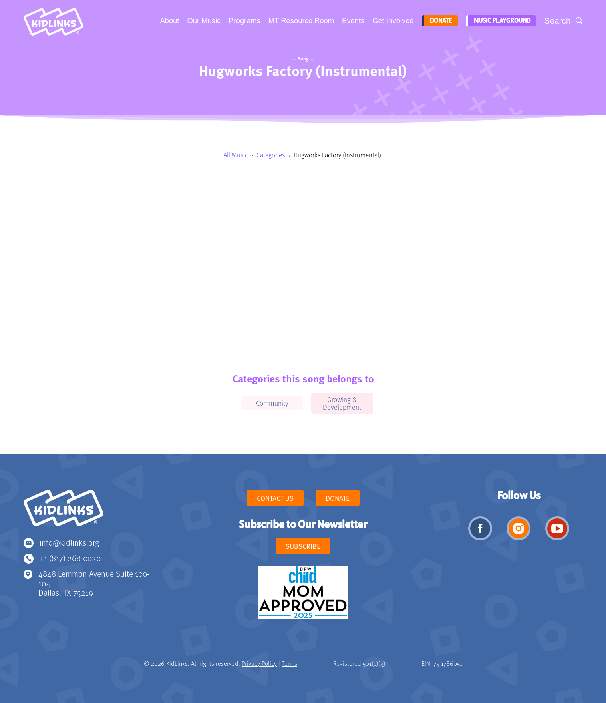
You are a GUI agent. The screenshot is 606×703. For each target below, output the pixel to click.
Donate (439, 20)
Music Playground (501, 20)
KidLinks (63, 512)
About (168, 20)
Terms (289, 663)
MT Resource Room (300, 20)
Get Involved (392, 20)
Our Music (203, 20)
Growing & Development (342, 403)
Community (272, 403)
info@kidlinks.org (69, 542)
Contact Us (275, 498)
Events (352, 20)
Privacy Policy (259, 663)
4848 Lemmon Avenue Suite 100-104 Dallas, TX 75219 (93, 583)
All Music (235, 155)
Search (557, 20)
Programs (244, 20)
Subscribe (303, 546)
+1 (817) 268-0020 (70, 558)
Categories (270, 155)
